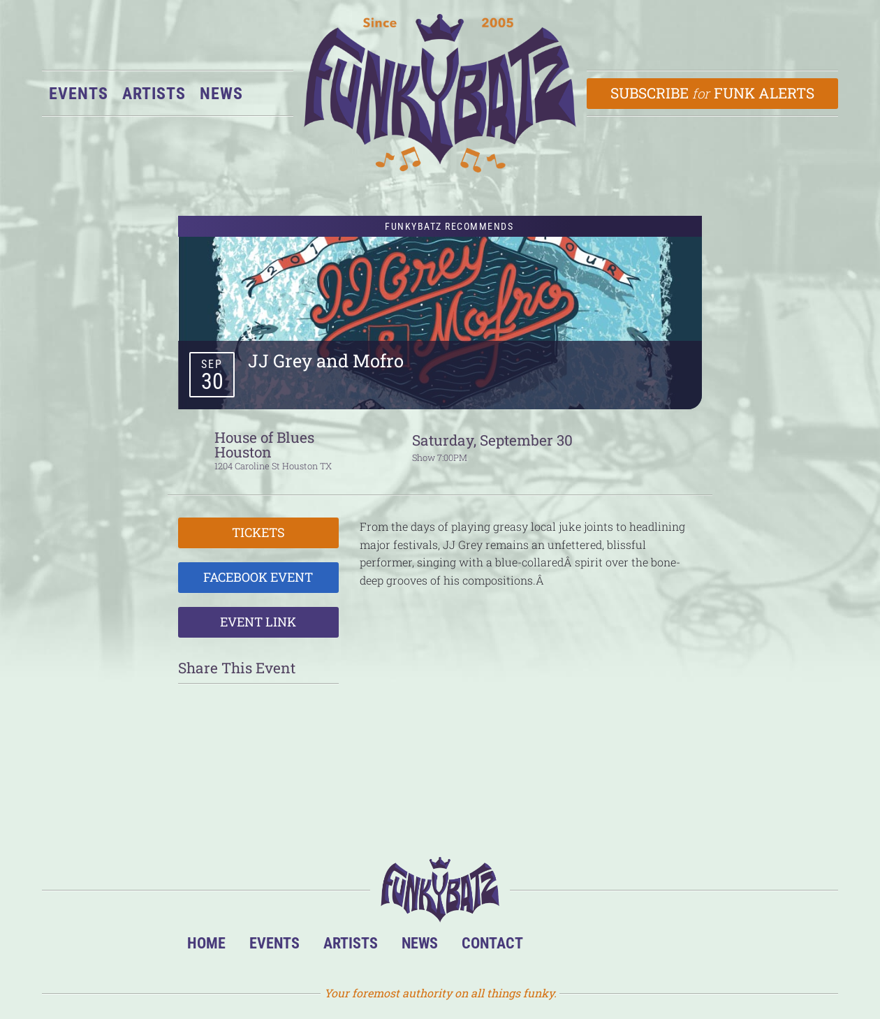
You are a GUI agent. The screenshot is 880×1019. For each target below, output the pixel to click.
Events (78, 93)
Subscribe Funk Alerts (712, 93)
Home (206, 943)
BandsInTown (556, 946)
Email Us (684, 946)
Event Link (258, 621)
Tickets (258, 532)
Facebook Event (258, 577)
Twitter (641, 946)
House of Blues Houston (264, 444)
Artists (154, 93)
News (221, 93)
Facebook (598, 946)
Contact (492, 943)
